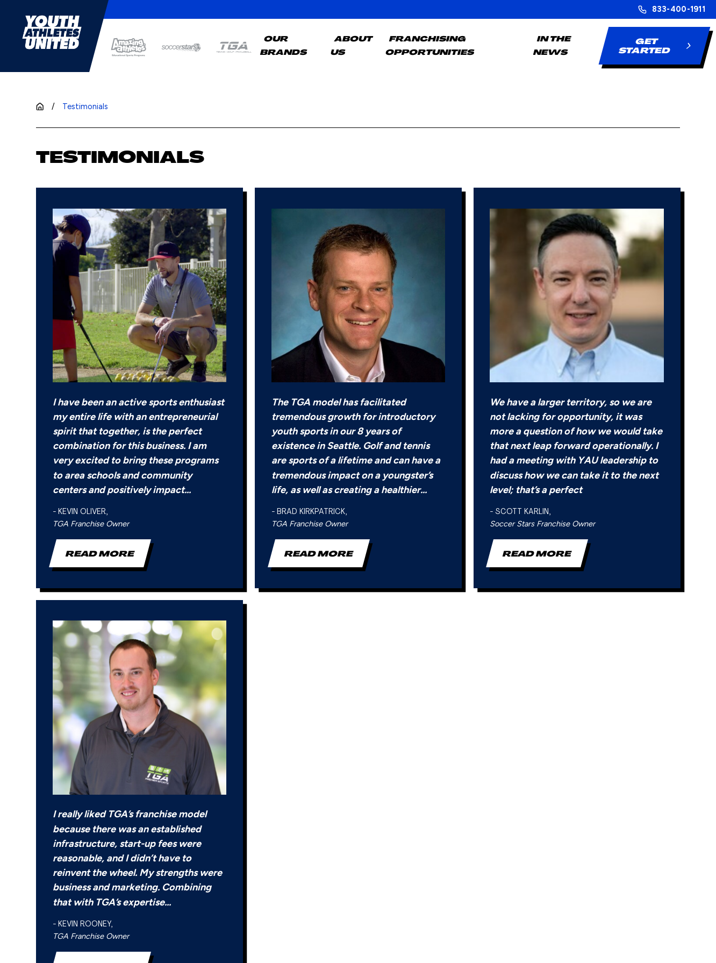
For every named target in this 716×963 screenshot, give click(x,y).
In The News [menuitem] (552, 45)
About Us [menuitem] (352, 45)
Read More (100, 379)
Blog (495, 752)
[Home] (52, 32)
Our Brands (292, 752)
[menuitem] (53, 943)
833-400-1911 (678, 9)
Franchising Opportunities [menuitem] (430, 45)
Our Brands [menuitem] (284, 45)
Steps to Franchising (404, 752)
